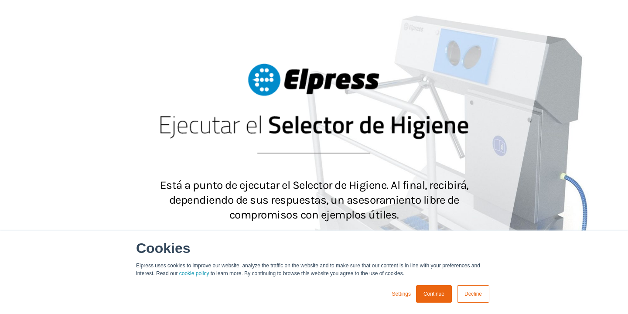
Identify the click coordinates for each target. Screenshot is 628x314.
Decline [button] (473, 294)
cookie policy (194, 273)
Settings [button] (401, 294)
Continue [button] (433, 294)
